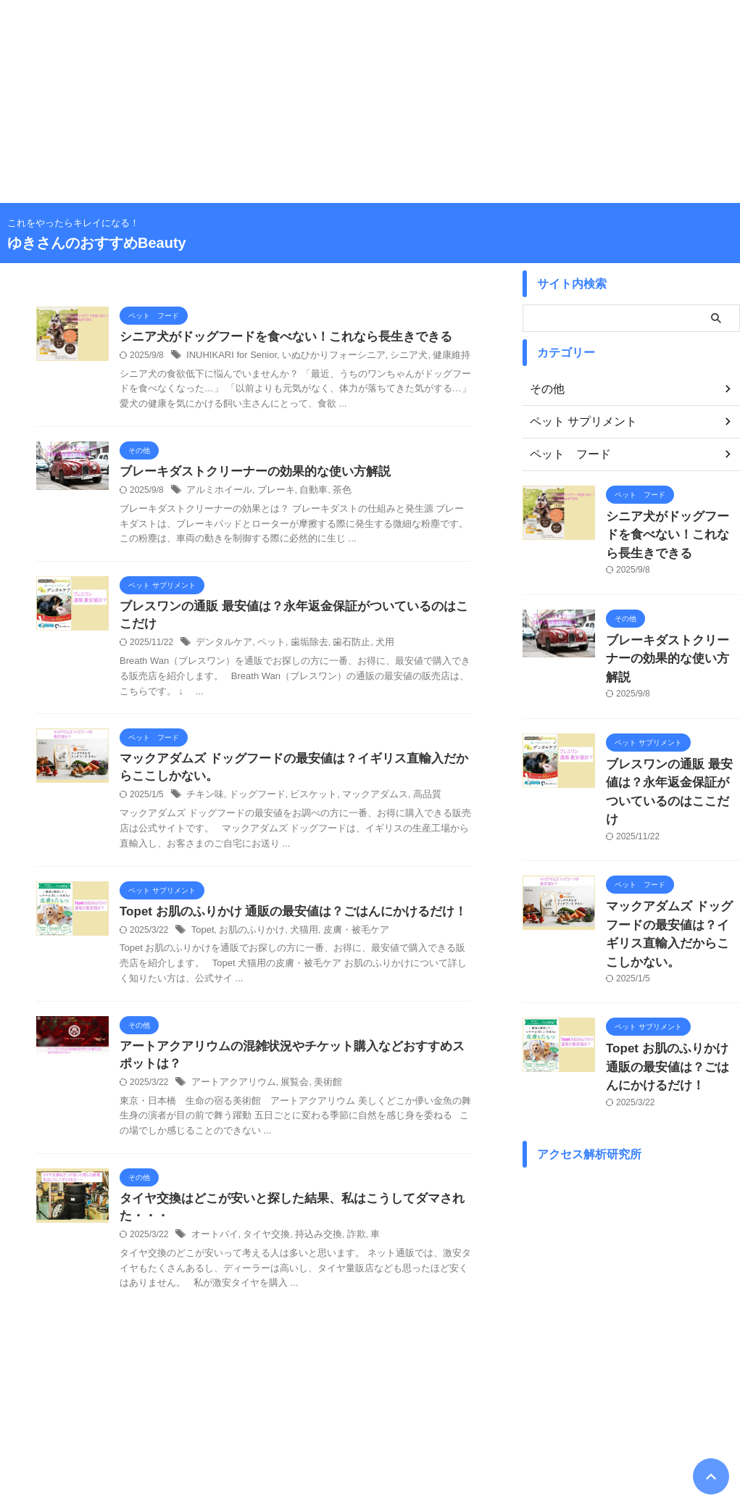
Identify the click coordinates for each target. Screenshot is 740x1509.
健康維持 (432, 357)
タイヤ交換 (261, 1249)
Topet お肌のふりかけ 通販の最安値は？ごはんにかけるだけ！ (283, 919)
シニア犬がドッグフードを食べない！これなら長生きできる (276, 337)
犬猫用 (296, 939)
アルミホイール (216, 493)
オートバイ (213, 1249)
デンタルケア (222, 647)
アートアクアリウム (230, 1094)
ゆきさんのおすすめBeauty (96, 243)
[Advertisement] (370, 101)
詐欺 (345, 1249)
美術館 (318, 1094)
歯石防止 (340, 647)
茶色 (331, 493)
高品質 (410, 802)
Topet (201, 939)
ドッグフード (252, 802)
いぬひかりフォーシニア (322, 357)
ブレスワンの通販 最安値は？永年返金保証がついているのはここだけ (672, 750)
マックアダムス (361, 802)
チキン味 (203, 802)
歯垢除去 (301, 647)
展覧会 (287, 1094)
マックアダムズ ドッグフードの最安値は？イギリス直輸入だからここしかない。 (672, 867)
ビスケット (304, 802)
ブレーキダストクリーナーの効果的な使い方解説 (247, 473)
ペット (266, 647)
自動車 (304, 493)
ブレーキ (269, 493)
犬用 (372, 647)
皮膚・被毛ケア (344, 939)
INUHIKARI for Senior (228, 357)
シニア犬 (392, 357)
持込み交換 (309, 1249)
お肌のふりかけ (247, 939)
